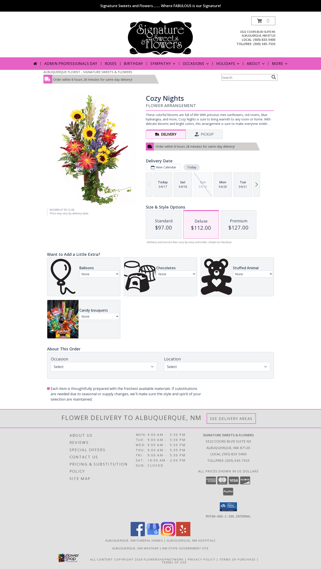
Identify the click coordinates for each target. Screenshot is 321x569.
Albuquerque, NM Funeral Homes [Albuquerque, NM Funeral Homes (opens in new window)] (134, 540)
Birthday (133, 63)
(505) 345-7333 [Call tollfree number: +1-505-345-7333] (264, 44)
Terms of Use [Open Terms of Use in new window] (174, 562)
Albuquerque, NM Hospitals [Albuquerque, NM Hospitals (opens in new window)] (191, 540)
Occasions (196, 63)
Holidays (228, 63)
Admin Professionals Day (70, 63)
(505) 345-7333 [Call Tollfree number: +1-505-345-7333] (237, 460)
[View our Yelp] (183, 535)
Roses (111, 63)
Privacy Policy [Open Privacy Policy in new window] (201, 559)
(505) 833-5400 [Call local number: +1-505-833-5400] (264, 39)
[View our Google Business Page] (153, 535)
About (256, 63)
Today (191, 167)
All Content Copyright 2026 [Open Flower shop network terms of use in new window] (116, 559)
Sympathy (163, 63)
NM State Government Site (185, 548)
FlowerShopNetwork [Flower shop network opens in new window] (164, 559)
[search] (273, 77)
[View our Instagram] (168, 535)
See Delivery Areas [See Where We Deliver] (231, 418)
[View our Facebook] (138, 535)
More (280, 63)
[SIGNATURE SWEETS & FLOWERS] (160, 37)
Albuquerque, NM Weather (135, 548)
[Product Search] (245, 77)
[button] (263, 21)
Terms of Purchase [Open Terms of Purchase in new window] (238, 559)
